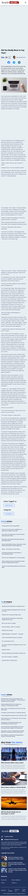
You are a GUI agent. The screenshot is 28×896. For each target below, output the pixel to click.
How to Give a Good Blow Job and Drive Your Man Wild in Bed (13, 709)
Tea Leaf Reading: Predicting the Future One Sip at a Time (13, 610)
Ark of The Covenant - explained (10, 656)
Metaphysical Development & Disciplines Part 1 (13, 606)
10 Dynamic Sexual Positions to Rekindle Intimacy (13, 712)
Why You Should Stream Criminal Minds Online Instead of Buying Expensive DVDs (13, 562)
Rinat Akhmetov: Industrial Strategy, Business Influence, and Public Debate (12, 735)
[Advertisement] (14, 20)
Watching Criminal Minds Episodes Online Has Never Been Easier (13, 540)
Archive (3, 882)
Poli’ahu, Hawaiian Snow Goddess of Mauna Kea (13, 653)
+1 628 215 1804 (7, 836)
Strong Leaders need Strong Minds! (10, 526)
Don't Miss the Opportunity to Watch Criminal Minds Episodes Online (13, 535)
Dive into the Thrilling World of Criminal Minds (13, 557)
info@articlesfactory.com (9, 839)
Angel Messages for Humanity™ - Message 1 (12, 634)
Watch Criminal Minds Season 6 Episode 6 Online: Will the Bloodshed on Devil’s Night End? (14, 545)
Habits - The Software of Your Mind (10, 549)
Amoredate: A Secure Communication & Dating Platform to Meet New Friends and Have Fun (12, 731)
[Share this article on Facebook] (8, 62)
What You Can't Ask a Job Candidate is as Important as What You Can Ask (12, 530)
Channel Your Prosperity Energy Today (11, 614)
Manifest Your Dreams (7, 630)
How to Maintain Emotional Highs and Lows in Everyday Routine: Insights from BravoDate (12, 727)
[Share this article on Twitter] (14, 62)
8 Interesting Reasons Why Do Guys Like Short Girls (14, 715)
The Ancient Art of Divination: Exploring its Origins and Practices (12, 619)
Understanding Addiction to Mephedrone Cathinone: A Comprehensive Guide (11, 705)
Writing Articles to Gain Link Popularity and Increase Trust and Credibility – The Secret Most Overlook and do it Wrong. (13, 700)
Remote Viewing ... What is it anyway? (11, 627)
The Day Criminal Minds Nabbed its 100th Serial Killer (13, 567)
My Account (4, 880)
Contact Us (14, 882)
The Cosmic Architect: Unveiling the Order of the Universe (14, 645)
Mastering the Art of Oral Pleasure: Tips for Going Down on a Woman (13, 719)
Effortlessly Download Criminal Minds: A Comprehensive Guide (12, 553)
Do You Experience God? (8, 641)
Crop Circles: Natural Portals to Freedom (12, 637)
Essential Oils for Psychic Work (9, 660)
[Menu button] (25, 2)
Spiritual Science (6, 649)
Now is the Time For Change (9, 623)
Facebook (3, 890)
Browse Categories (16, 880)
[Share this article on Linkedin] (19, 62)
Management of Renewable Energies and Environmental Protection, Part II (11, 723)
